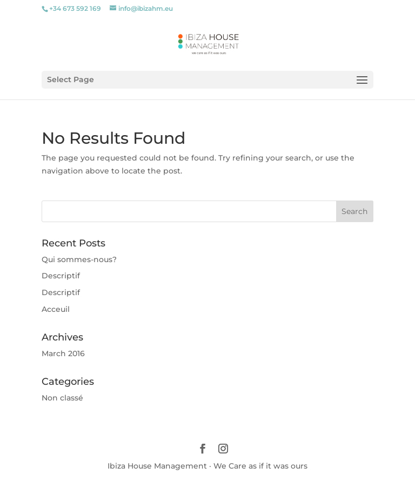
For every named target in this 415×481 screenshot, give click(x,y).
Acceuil (56, 309)
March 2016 (63, 353)
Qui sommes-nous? (79, 259)
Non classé (62, 398)
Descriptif (61, 275)
